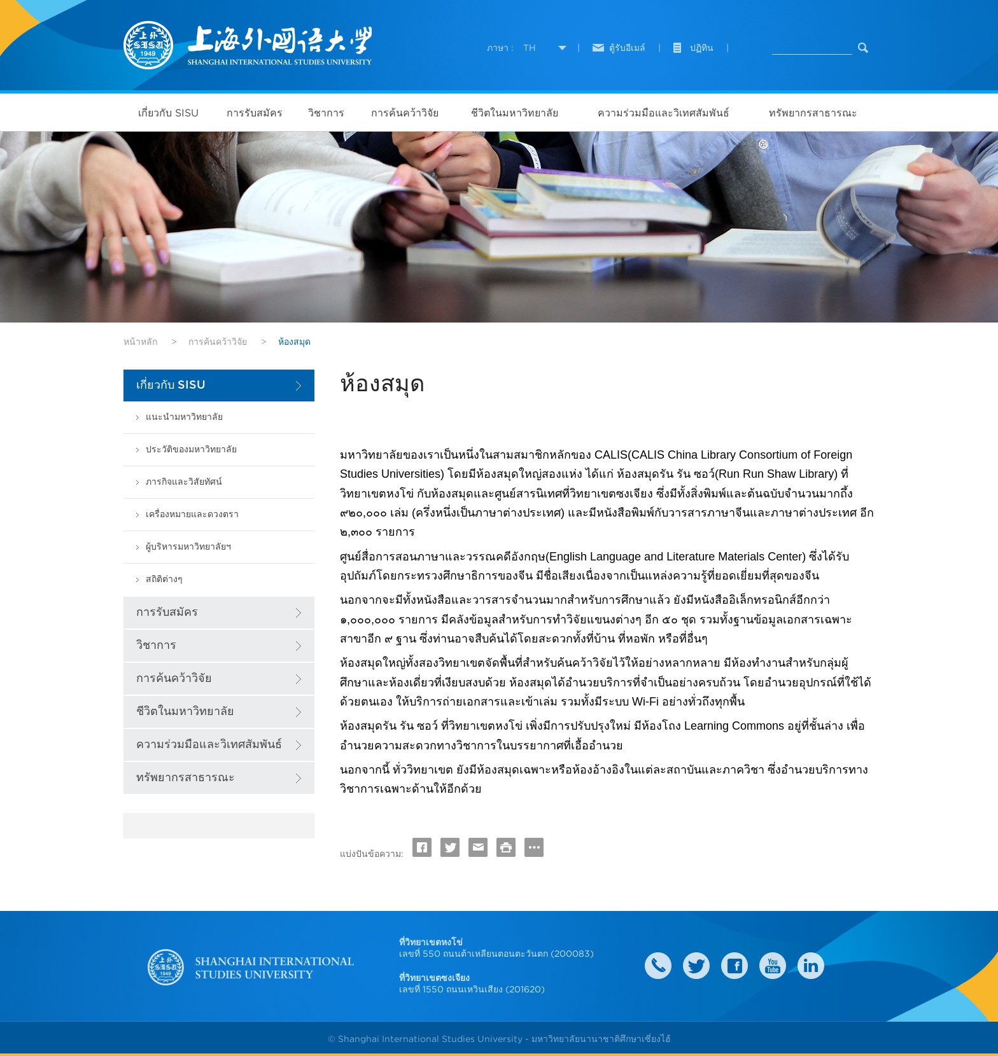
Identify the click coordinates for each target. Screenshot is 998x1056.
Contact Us (658, 965)
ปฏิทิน (701, 48)
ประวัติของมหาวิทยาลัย (191, 449)
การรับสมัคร (255, 112)
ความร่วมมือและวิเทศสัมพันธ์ (663, 112)
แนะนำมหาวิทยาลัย (184, 417)
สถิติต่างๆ (164, 579)
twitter (696, 965)
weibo (772, 965)
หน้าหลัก (140, 342)
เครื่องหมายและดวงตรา (192, 514)
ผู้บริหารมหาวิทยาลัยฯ (188, 547)
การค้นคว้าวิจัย (405, 112)
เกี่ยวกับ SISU (168, 112)
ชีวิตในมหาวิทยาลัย (514, 112)
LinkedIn (811, 965)
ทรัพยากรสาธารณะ (813, 112)
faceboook (734, 965)
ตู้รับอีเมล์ (627, 48)
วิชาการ (326, 112)
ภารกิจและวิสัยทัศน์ (184, 482)
